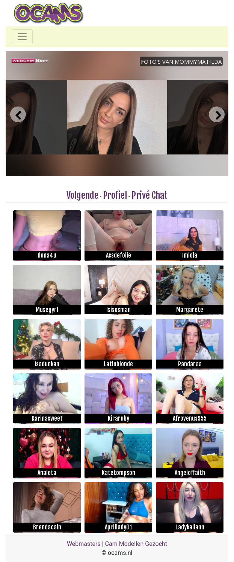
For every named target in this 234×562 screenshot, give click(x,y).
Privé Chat (149, 195)
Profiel (115, 195)
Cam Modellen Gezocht (136, 543)
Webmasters (84, 543)
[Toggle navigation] (22, 36)
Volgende (82, 195)
